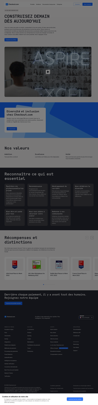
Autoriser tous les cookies (75, 399)
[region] (49, 399)
